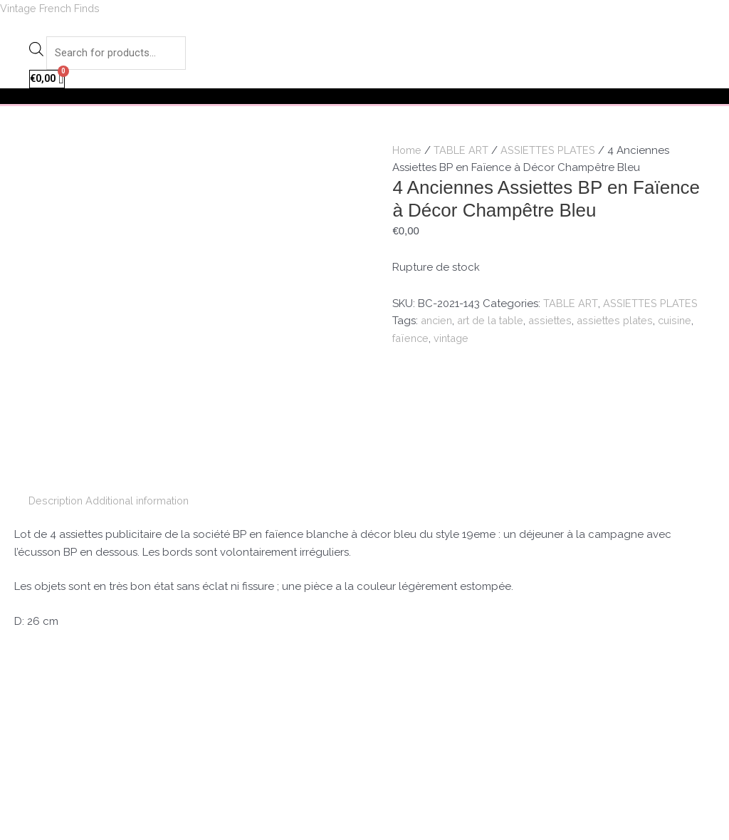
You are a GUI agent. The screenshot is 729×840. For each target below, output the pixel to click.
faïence (411, 340)
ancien (438, 322)
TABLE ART (462, 151)
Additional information (145, 357)
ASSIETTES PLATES (549, 151)
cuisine (684, 322)
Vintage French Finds (54, 8)
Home (407, 151)
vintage (454, 340)
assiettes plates (623, 322)
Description (57, 357)
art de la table (495, 322)
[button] (364, 98)
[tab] (57, 358)
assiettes (557, 322)
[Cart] (48, 80)
